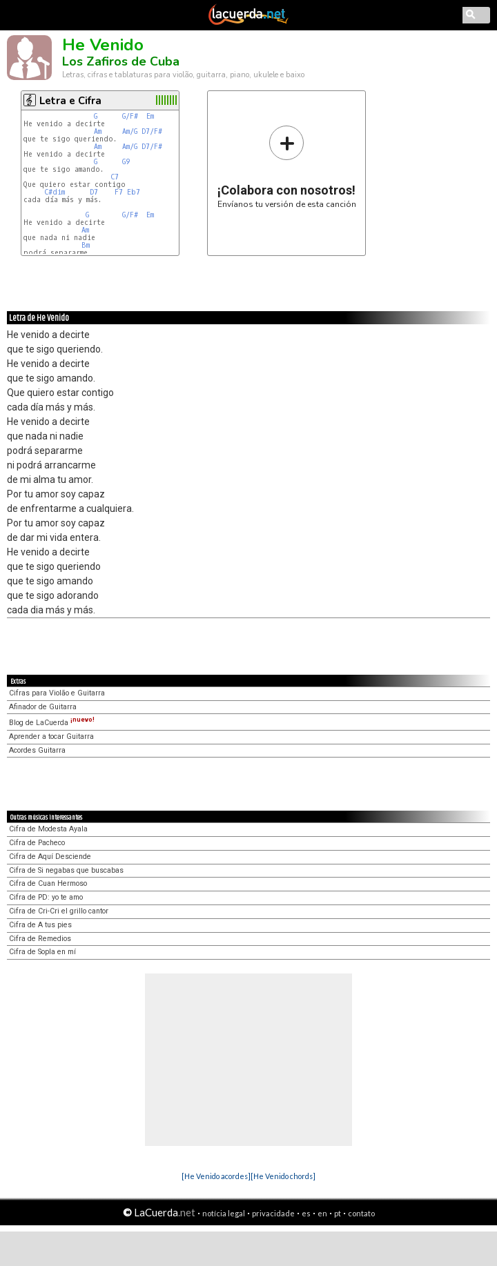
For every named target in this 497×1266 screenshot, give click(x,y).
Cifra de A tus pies (40, 924)
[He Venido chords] (283, 1175)
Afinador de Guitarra (43, 706)
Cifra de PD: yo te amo (46, 897)
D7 (94, 192)
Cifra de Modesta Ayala (48, 828)
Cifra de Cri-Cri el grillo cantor (58, 911)
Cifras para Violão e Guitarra (57, 693)
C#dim (54, 192)
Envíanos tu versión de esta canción (286, 166)
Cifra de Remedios (40, 938)
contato (361, 1213)
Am (97, 131)
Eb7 (133, 192)
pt (337, 1213)
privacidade (273, 1213)
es (306, 1213)
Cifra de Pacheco (37, 842)
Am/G (129, 131)
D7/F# (152, 131)
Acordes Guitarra (37, 750)
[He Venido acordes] (216, 1175)
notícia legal (223, 1213)
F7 (119, 192)
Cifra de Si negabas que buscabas (66, 870)
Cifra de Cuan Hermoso (48, 883)
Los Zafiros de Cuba (120, 61)
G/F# (130, 116)
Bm (85, 245)
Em (150, 116)
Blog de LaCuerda (52, 722)
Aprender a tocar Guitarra (51, 736)
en (322, 1213)
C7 (114, 176)
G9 (126, 161)
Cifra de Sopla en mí (42, 951)
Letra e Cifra (70, 101)
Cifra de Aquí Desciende (50, 856)
